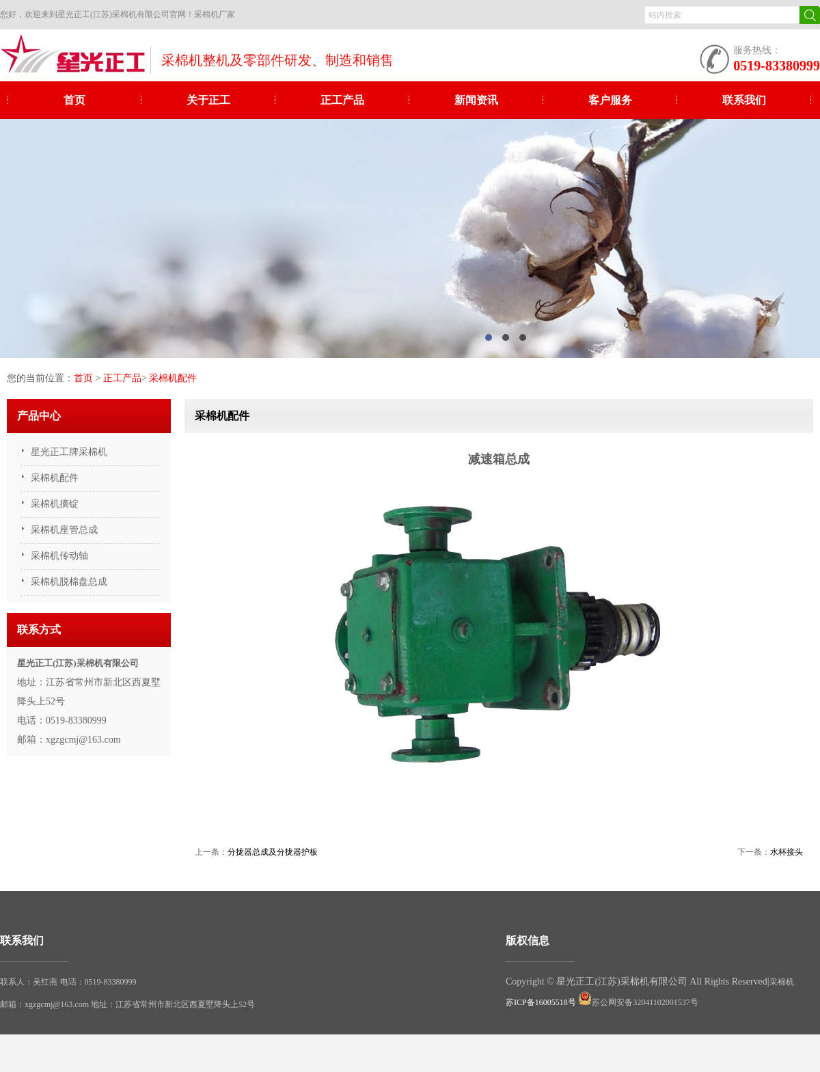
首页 (74, 100)
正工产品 (342, 100)
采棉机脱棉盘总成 (69, 582)
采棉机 (781, 982)
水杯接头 (786, 852)
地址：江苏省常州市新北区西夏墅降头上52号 (173, 1004)
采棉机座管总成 (64, 530)
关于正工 (208, 100)
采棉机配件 (173, 378)
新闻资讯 (476, 100)
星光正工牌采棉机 (69, 452)
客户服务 (610, 100)
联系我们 (744, 100)
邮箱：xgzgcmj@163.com (45, 1004)
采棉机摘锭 (55, 504)
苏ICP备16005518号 (541, 1002)
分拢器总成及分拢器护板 (273, 852)
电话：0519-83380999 (98, 982)
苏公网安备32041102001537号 (638, 1002)
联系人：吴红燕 (28, 982)
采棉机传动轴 (59, 556)
